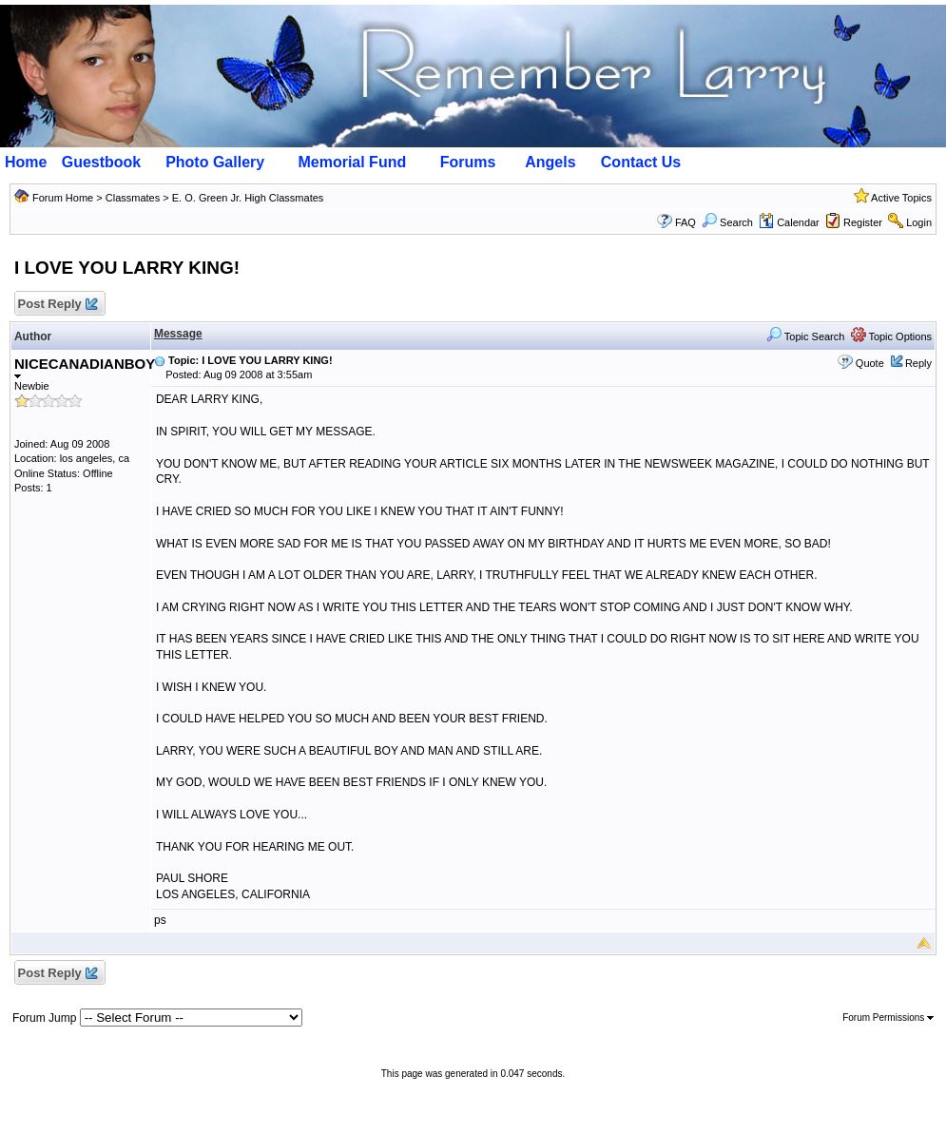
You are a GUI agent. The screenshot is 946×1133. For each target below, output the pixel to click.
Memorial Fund (352, 162)
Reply (918, 363)
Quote (870, 363)
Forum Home (62, 197)
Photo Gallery (214, 162)
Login (919, 222)
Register (862, 222)
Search (727, 222)
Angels (550, 162)
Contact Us (641, 162)
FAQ (685, 222)
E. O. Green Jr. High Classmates (248, 197)
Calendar (789, 222)
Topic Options (892, 336)
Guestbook (102, 162)
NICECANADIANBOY (84, 367)
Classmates (133, 197)
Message (178, 333)
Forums (468, 162)
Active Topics (901, 197)
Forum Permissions (888, 1017)
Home (26, 162)
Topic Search (805, 336)
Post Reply (57, 305)
